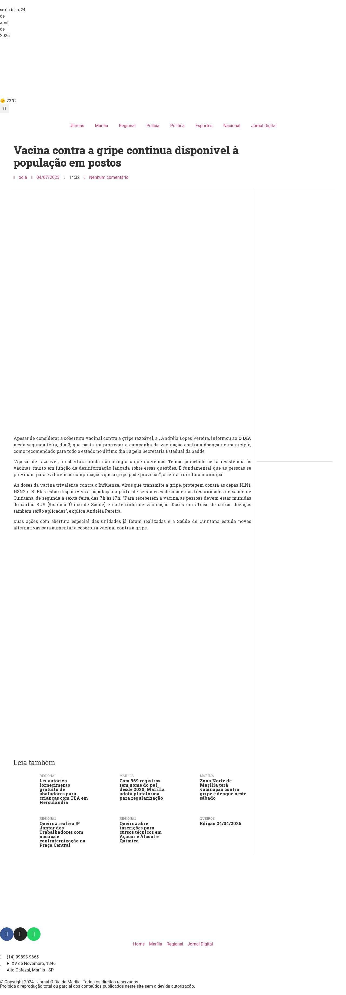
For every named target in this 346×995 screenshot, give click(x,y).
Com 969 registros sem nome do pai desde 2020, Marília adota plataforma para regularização (142, 789)
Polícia (153, 125)
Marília (101, 125)
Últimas (76, 125)
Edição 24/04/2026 (220, 823)
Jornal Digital (264, 125)
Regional (127, 125)
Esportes (203, 125)
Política (177, 125)
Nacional (231, 125)
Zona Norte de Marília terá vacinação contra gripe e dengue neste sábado (223, 789)
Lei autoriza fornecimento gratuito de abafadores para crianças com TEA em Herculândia (63, 791)
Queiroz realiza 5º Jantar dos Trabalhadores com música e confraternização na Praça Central (62, 834)
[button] (4, 108)
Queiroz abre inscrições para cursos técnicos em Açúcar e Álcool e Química (140, 832)
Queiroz (207, 818)
